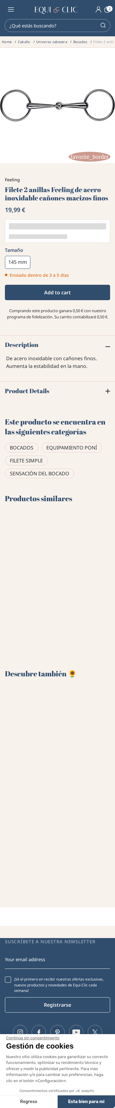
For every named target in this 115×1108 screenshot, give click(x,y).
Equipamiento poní (71, 447)
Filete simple (26, 460)
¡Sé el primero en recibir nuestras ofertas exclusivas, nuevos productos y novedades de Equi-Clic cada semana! (59, 985)
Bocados (21, 447)
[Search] (57, 25)
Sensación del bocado (39, 473)
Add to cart (57, 292)
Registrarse (57, 1004)
